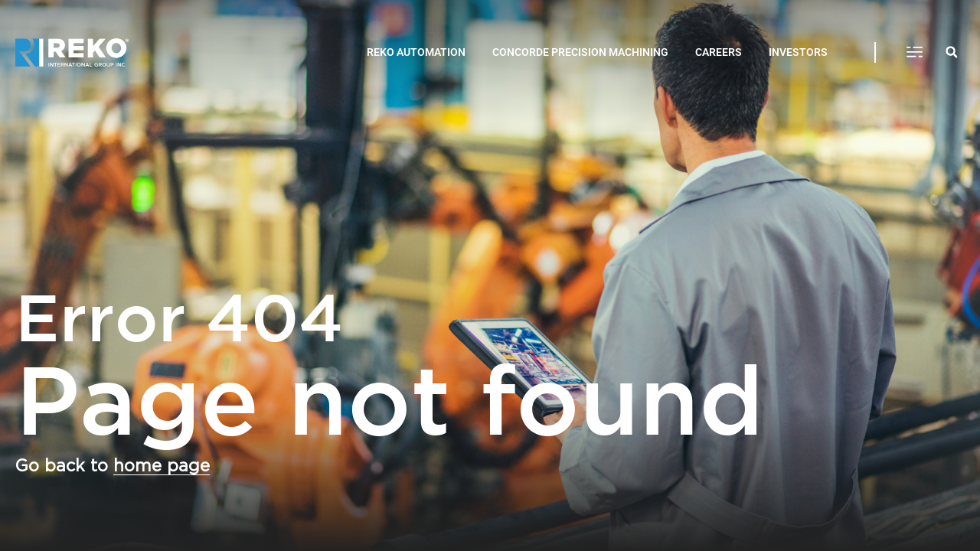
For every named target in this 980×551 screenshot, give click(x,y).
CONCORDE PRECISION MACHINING (580, 52)
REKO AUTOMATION (416, 52)
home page (161, 466)
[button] (915, 53)
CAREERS (718, 52)
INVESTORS (798, 52)
